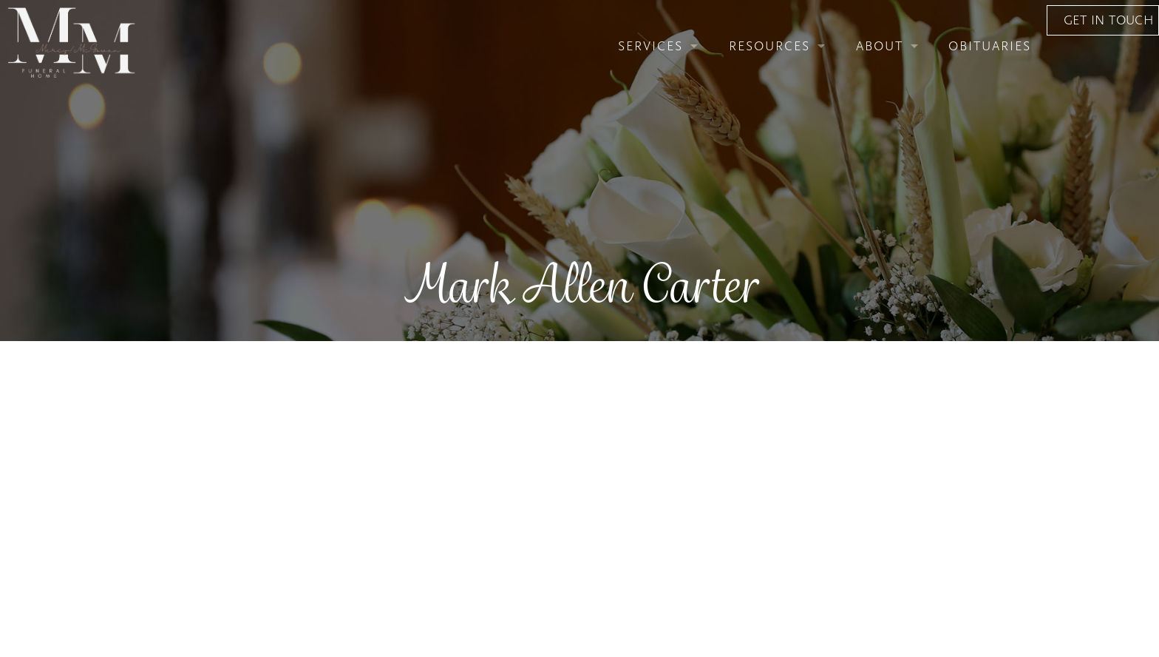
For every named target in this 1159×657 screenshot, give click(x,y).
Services (581, 61)
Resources (700, 61)
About (811, 61)
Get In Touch (1053, 61)
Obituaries (921, 61)
